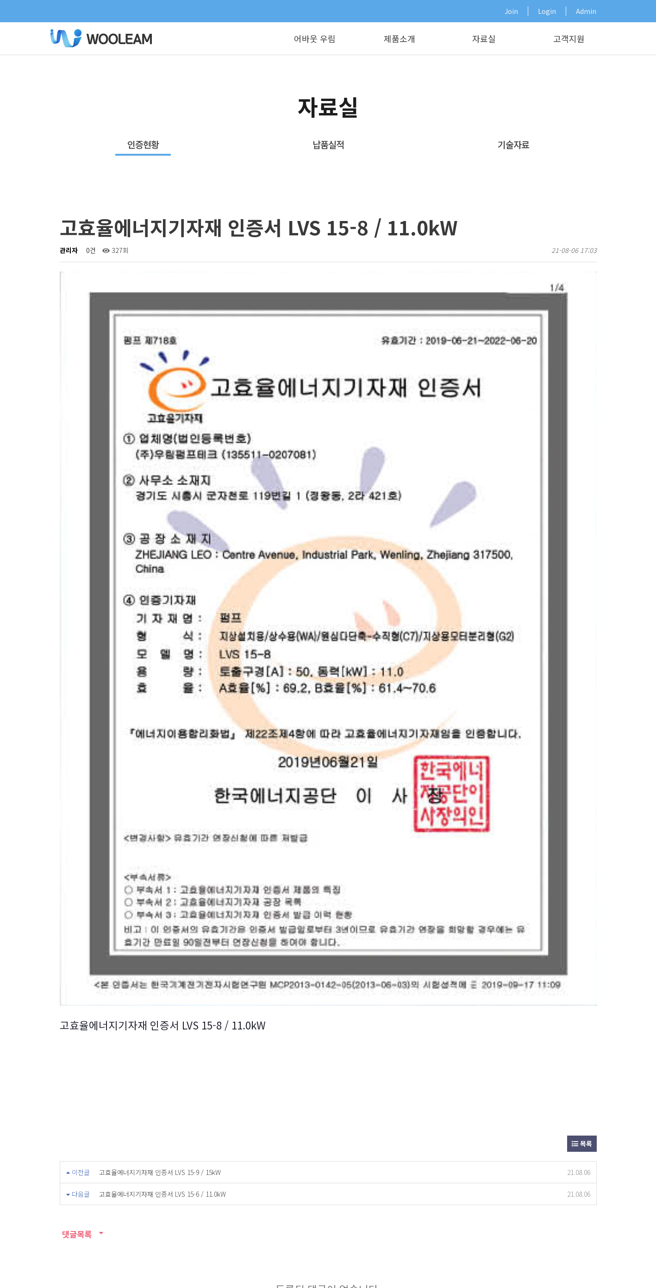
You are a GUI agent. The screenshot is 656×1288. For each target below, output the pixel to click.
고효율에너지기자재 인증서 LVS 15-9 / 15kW (160, 731)
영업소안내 (197, 1110)
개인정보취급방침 (511, 1266)
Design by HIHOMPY (71, 1277)
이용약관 (464, 1266)
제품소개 (399, 38)
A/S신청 (296, 1110)
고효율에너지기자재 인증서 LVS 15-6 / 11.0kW (162, 753)
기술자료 (513, 144)
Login (547, 11)
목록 (582, 702)
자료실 (484, 38)
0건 (90, 250)
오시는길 (594, 1266)
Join (511, 11)
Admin (586, 11)
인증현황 (143, 144)
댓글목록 (76, 793)
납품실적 (328, 144)
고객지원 (569, 38)
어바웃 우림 (315, 38)
